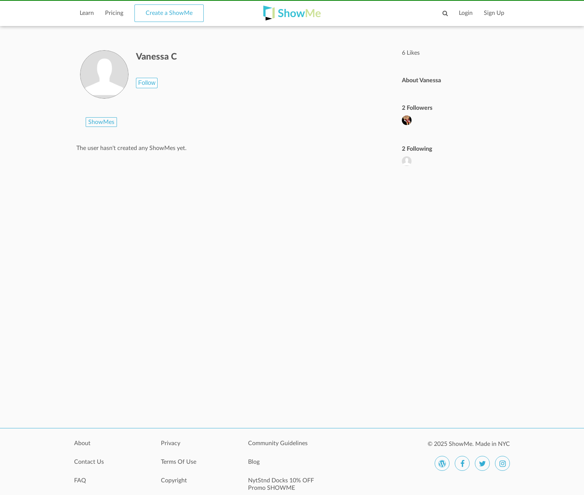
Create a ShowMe (169, 13)
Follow (146, 83)
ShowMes (101, 122)
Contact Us (89, 462)
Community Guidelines (278, 443)
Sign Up (494, 13)
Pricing (114, 13)
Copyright (174, 480)
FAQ (80, 480)
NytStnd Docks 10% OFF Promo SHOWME (281, 484)
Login (466, 13)
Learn (87, 13)
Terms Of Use (178, 462)
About (82, 443)
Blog (254, 462)
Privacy (170, 443)
